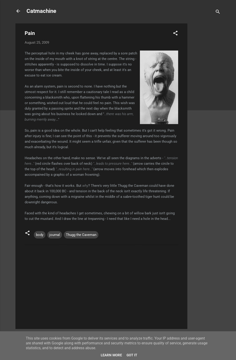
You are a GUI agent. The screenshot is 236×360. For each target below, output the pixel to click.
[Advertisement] (206, 92)
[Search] (218, 13)
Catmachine (41, 11)
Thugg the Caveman (81, 235)
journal (54, 235)
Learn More (111, 355)
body (39, 235)
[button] (175, 33)
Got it (132, 355)
